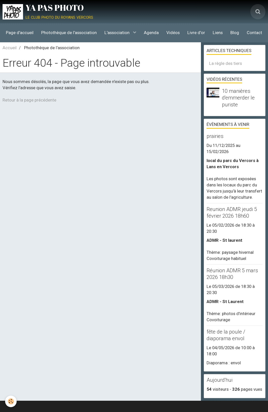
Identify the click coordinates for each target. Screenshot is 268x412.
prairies (215, 136)
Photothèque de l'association (69, 32)
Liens (218, 32)
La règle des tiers (225, 63)
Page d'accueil (20, 32)
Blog (234, 32)
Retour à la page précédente (29, 100)
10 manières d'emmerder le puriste (238, 97)
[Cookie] (11, 401)
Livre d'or (196, 32)
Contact (254, 32)
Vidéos (173, 32)
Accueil (10, 47)
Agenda (151, 32)
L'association (117, 32)
